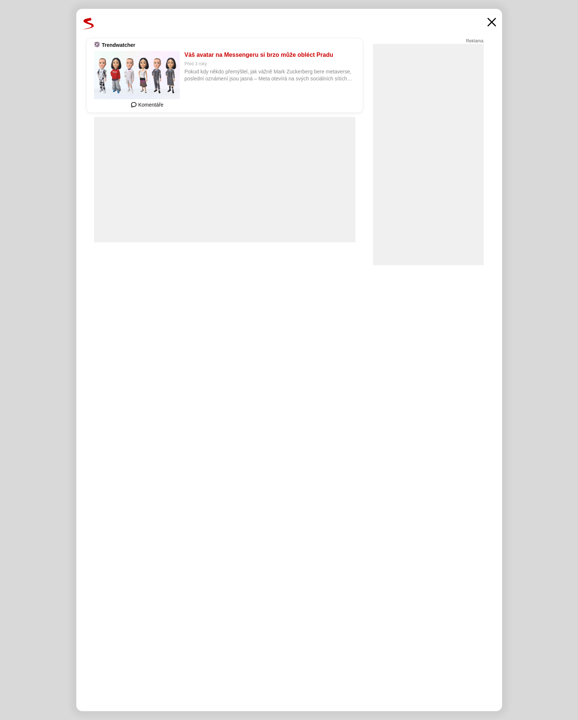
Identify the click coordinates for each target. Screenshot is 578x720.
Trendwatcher (118, 45)
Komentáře (147, 105)
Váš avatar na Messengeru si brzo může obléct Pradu (258, 55)
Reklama (474, 41)
